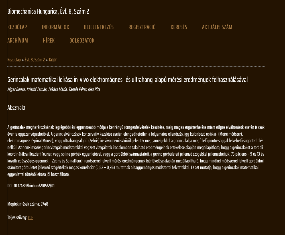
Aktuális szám (217, 27)
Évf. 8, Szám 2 (35, 59)
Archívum (17, 40)
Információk (55, 27)
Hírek (49, 40)
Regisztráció (142, 27)
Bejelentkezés (99, 27)
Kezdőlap (17, 27)
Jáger (52, 59)
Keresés (179, 27)
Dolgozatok (82, 40)
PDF (30, 217)
